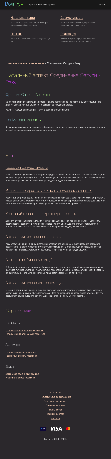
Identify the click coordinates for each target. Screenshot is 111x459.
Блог (10, 156)
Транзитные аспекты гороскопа (21, 356)
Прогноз (16, 34)
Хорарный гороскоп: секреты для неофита (41, 214)
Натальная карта (23, 17)
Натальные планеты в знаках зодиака (25, 330)
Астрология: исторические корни (34, 237)
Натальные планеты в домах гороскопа (25, 334)
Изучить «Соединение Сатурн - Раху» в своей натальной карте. (37, 110)
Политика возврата (55, 405)
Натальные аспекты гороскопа (25, 63)
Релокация (68, 34)
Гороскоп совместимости (27, 167)
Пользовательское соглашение (55, 397)
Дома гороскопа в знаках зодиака (22, 374)
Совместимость (71, 17)
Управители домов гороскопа (20, 378)
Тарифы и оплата (55, 414)
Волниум (14, 4)
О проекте (55, 392)
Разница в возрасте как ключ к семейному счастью (49, 191)
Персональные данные (55, 401)
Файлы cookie (55, 410)
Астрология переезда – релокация (35, 283)
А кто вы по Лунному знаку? (29, 260)
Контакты (55, 418)
